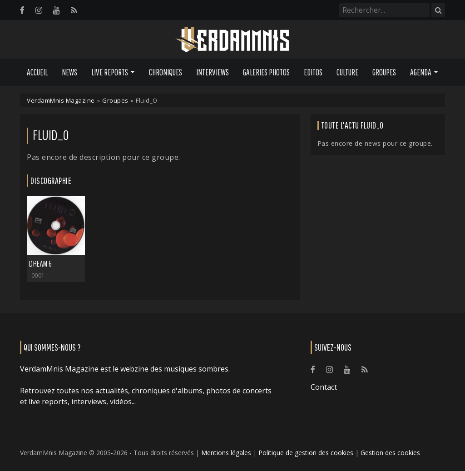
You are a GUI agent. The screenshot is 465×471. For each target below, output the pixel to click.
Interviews (212, 72)
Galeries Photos (266, 72)
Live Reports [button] (109, 72)
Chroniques (165, 72)
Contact (324, 387)
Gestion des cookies (390, 452)
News (69, 72)
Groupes (384, 72)
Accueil (37, 72)
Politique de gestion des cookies (305, 452)
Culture (347, 72)
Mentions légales (226, 452)
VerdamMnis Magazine (61, 100)
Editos (313, 72)
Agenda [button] (420, 72)
